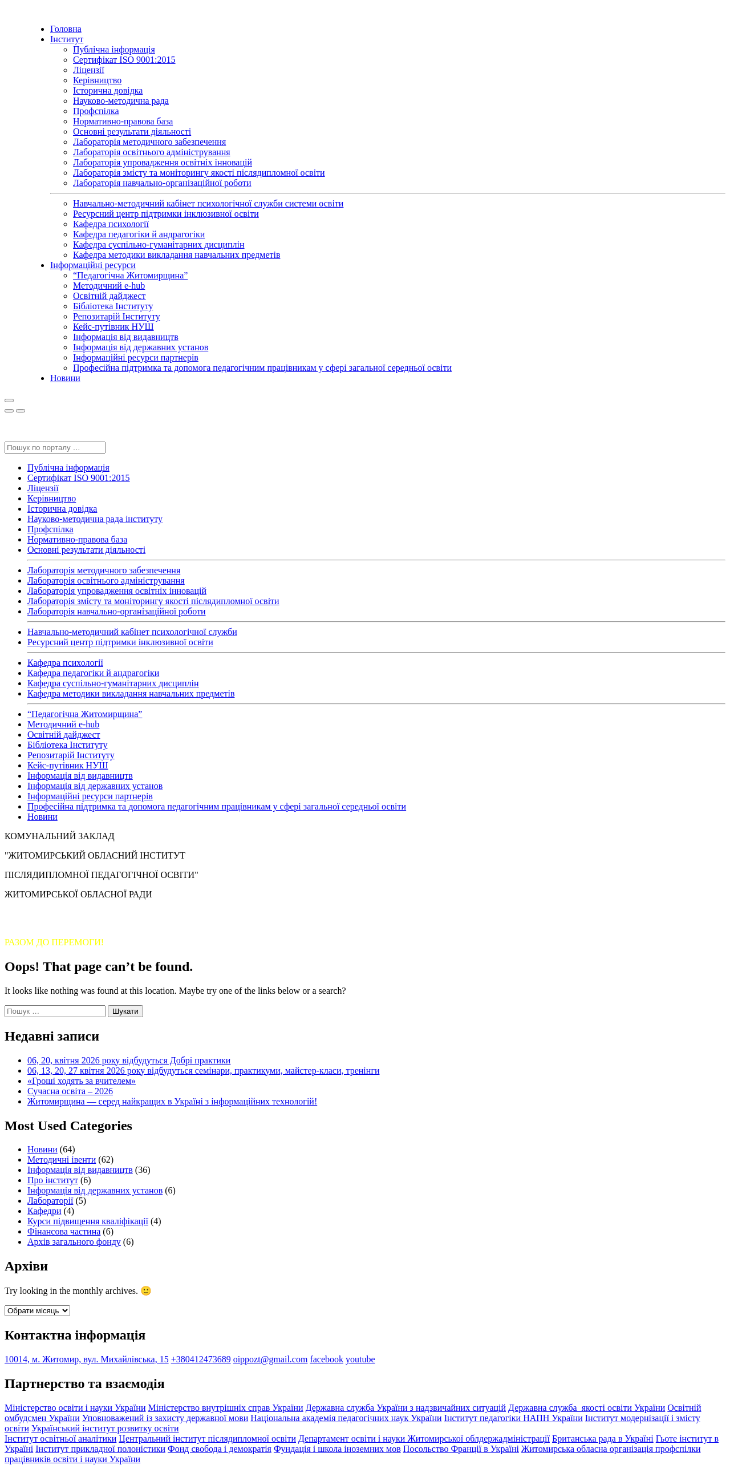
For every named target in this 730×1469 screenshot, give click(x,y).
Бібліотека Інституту (113, 306)
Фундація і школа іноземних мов (337, 1449)
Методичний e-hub (109, 285)
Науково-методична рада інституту (95, 519)
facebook (326, 1359)
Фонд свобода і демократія (219, 1449)
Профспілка (96, 111)
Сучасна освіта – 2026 (70, 1091)
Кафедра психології (111, 224)
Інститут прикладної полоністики (100, 1449)
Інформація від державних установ (140, 347)
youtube (360, 1359)
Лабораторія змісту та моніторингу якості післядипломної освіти (199, 172)
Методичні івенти (61, 1159)
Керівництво (97, 80)
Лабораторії (50, 1200)
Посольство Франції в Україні (461, 1449)
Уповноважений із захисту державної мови (165, 1418)
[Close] (9, 410)
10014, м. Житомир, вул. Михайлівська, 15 (87, 1359)
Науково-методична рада (121, 101)
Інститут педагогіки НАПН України (513, 1418)
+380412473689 (201, 1359)
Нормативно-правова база (123, 121)
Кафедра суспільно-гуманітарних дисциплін (159, 244)
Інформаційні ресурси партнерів (135, 357)
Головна (66, 29)
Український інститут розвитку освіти (105, 1428)
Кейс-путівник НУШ (113, 326)
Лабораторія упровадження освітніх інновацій (162, 162)
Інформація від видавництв (126, 337)
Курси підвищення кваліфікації (87, 1221)
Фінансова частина (63, 1231)
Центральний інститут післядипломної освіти (207, 1438)
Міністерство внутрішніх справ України (225, 1408)
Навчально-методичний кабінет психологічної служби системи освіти (208, 203)
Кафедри (44, 1211)
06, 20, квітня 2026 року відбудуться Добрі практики (128, 1060)
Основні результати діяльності (132, 131)
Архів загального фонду (74, 1242)
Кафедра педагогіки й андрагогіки (139, 234)
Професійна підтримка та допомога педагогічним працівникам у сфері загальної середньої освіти (262, 368)
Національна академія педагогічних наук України (345, 1418)
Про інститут (52, 1180)
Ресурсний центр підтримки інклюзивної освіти (166, 213)
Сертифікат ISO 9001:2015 (124, 59)
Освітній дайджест (109, 296)
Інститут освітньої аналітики (60, 1438)
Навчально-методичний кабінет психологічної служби (132, 632)
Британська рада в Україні (603, 1438)
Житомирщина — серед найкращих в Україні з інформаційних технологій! (172, 1101)
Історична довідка (108, 90)
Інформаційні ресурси (93, 265)
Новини (65, 378)
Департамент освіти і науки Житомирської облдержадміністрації (424, 1438)
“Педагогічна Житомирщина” (130, 275)
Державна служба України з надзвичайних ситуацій (406, 1408)
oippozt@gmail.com (270, 1359)
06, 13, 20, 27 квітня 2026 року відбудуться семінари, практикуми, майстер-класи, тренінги (203, 1070)
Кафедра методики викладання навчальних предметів (176, 255)
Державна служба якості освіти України (586, 1408)
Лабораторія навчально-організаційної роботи (162, 183)
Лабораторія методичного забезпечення (149, 142)
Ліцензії (88, 70)
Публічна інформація (114, 49)
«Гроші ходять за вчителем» (81, 1081)
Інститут (66, 39)
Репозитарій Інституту (116, 316)
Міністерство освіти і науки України (75, 1408)
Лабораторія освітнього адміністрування (151, 152)
